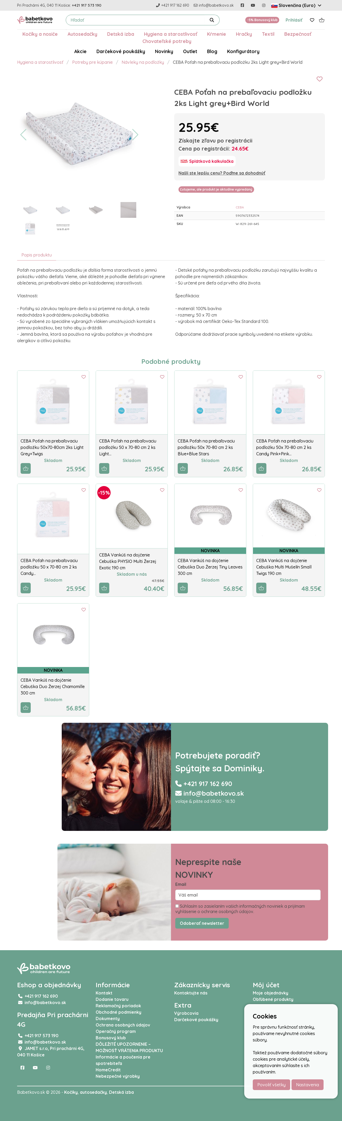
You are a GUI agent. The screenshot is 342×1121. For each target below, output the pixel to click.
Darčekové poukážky (120, 51)
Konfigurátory (243, 51)
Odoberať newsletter (202, 923)
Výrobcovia (186, 1013)
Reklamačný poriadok (118, 1005)
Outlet (190, 51)
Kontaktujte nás (190, 993)
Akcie (80, 51)
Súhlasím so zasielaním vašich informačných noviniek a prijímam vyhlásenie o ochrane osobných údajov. (240, 908)
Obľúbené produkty (273, 999)
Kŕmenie (216, 34)
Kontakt (104, 993)
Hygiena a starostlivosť (170, 34)
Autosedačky (82, 34)
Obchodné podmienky (118, 1012)
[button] (23, 135)
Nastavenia (307, 1084)
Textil (268, 34)
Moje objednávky (270, 993)
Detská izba (120, 34)
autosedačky (93, 1092)
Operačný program (116, 1031)
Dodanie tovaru (112, 999)
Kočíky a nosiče (40, 34)
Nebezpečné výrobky (118, 1076)
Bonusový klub (111, 1037)
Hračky (244, 34)
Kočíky (71, 1092)
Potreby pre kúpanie (92, 62)
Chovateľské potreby (166, 41)
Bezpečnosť (297, 34)
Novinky (164, 51)
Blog (212, 51)
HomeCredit (108, 1069)
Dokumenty (108, 1018)
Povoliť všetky (271, 1084)
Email (180, 884)
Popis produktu (36, 255)
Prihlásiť (294, 20)
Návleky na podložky (143, 62)
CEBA (240, 207)
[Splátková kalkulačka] (207, 161)
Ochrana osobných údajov (123, 1025)
